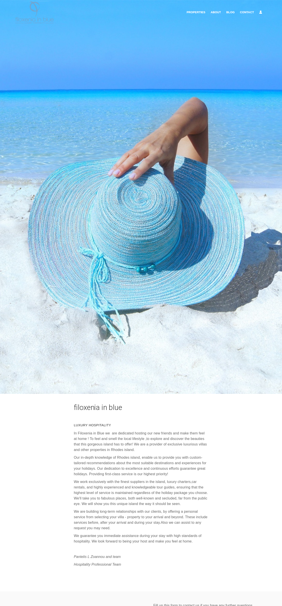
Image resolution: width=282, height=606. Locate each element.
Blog (230, 12)
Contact (247, 12)
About (216, 12)
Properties (196, 12)
